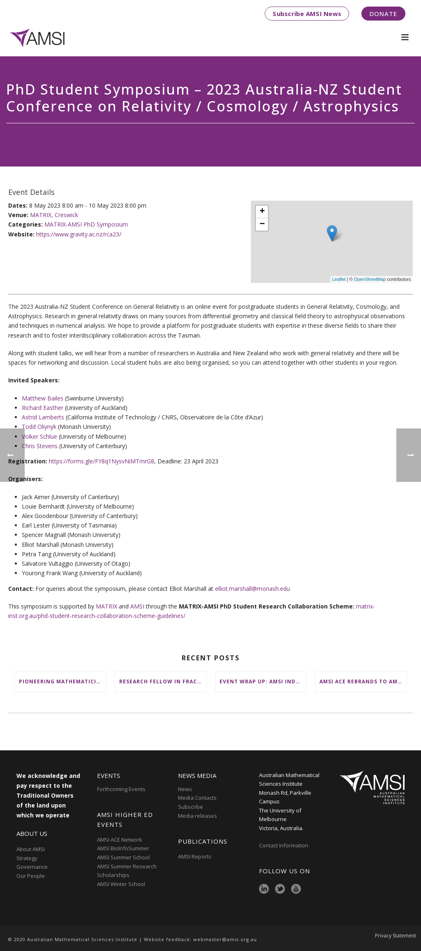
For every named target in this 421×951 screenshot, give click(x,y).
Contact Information (284, 845)
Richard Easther (42, 408)
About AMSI (30, 849)
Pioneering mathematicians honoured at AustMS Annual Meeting (62, 681)
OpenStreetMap (370, 279)
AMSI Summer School (123, 857)
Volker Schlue (39, 436)
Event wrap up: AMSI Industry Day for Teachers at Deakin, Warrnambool (263, 681)
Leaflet (339, 279)
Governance (32, 866)
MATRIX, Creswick (54, 215)
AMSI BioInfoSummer (123, 848)
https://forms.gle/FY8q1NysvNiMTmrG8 (101, 461)
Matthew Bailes (42, 398)
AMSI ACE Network (119, 839)
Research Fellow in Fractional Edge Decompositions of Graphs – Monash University (162, 681)
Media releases (197, 815)
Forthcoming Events (121, 789)
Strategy (26, 858)
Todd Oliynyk (39, 426)
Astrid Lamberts (43, 417)
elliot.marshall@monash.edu (252, 588)
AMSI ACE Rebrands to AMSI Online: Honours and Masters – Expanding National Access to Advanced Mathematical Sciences (363, 681)
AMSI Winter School (121, 884)
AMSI (137, 606)
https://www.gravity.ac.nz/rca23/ (78, 234)
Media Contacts (197, 797)
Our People (30, 875)
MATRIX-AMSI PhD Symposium (86, 224)
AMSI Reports (194, 856)
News (185, 789)
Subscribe (190, 806)
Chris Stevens (40, 446)
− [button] (262, 224)
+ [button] (262, 212)
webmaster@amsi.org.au (225, 939)
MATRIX (106, 606)
